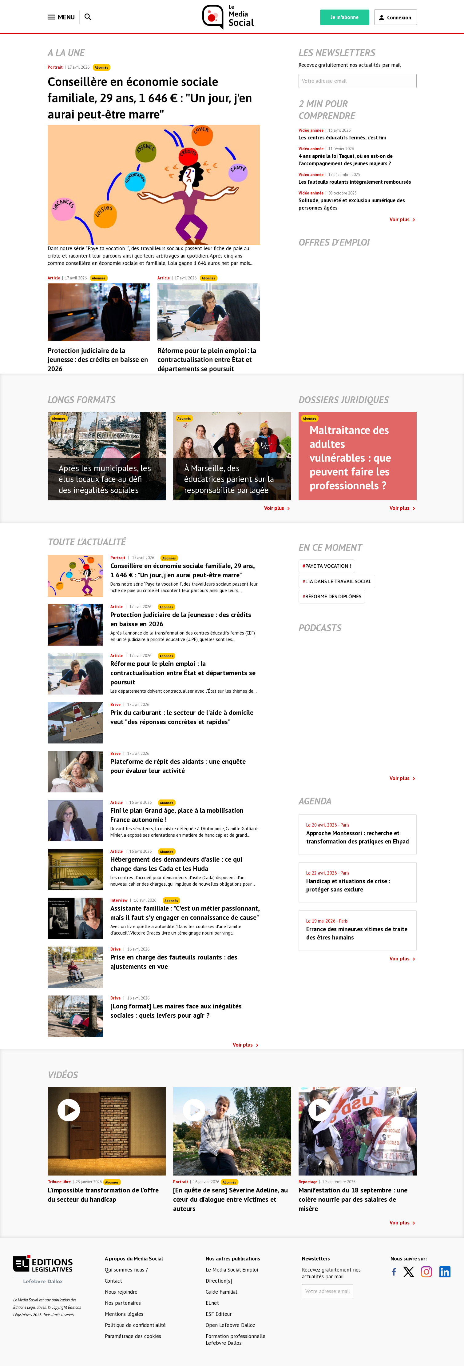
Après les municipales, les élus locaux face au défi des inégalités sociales (105, 479)
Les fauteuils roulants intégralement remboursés (355, 181)
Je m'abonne (345, 17)
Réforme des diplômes (332, 596)
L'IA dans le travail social (337, 581)
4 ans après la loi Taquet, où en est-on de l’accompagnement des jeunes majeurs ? (346, 160)
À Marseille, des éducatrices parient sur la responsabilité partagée (229, 479)
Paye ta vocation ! (327, 566)
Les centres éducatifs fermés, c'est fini (342, 137)
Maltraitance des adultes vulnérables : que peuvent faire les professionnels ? (350, 457)
